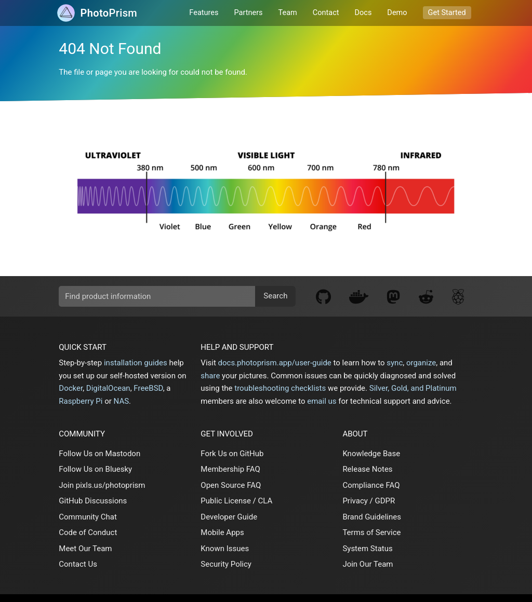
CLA (265, 500)
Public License (226, 500)
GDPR (385, 500)
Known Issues (225, 548)
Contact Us (78, 564)
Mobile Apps (222, 532)
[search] (177, 296)
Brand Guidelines (371, 517)
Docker (71, 388)
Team (287, 12)
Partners (248, 12)
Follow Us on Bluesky (95, 469)
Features (203, 12)
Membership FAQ (230, 469)
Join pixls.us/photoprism (102, 485)
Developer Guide (229, 517)
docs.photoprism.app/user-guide (274, 362)
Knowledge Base (371, 453)
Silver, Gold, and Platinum (413, 388)
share (210, 375)
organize (421, 362)
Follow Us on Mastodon (99, 453)
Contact (326, 12)
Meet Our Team (85, 548)
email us (321, 401)
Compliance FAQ (371, 485)
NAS (121, 401)
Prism (108, 13)
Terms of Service (371, 532)
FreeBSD (148, 388)
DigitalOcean (108, 388)
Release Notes (367, 469)
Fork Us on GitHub (232, 453)
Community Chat (88, 517)
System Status (367, 548)
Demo (397, 12)
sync (395, 362)
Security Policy (226, 564)
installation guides (135, 362)
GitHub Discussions (93, 500)
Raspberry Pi (80, 401)
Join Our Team (367, 564)
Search (275, 295)
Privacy (354, 500)
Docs (363, 12)
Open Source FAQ (231, 485)
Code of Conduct (88, 532)
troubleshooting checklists (280, 388)
